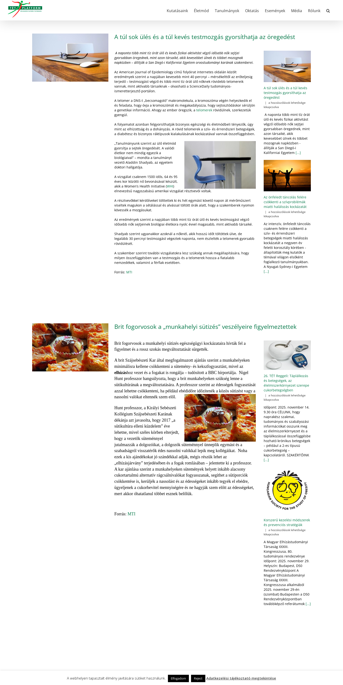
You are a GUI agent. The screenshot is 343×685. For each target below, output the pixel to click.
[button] (328, 10)
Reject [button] (198, 678)
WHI (170, 186)
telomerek (204, 110)
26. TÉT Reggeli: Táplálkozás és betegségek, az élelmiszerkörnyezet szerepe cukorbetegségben (286, 383)
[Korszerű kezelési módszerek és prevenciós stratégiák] (287, 490)
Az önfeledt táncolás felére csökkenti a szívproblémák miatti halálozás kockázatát (285, 202)
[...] (298, 152)
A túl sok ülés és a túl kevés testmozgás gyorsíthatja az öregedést (204, 37)
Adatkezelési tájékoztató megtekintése (241, 678)
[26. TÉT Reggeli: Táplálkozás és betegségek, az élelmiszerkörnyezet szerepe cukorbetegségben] (287, 355)
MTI (129, 272)
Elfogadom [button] (178, 678)
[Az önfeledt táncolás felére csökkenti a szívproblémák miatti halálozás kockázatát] (287, 175)
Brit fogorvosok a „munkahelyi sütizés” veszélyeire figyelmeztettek (205, 326)
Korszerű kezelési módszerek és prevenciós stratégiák (287, 522)
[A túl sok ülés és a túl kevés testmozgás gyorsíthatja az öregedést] (287, 66)
